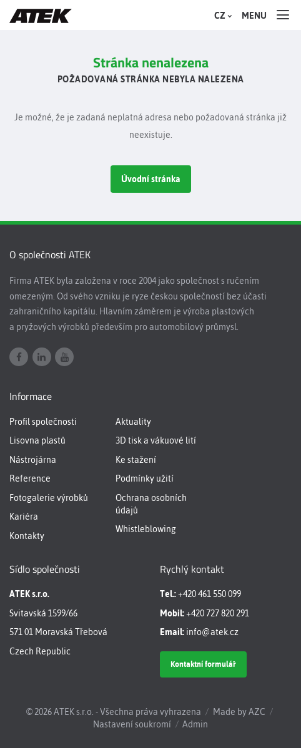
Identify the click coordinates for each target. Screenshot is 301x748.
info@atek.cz (212, 632)
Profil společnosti (43, 422)
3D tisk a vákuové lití (156, 440)
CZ (221, 16)
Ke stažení (136, 460)
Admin (195, 724)
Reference (30, 478)
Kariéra (23, 517)
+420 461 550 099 (209, 594)
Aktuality (133, 422)
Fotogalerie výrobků (48, 498)
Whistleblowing (146, 529)
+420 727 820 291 (217, 613)
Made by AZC (239, 712)
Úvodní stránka (150, 179)
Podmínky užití (145, 478)
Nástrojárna (32, 460)
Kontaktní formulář (203, 664)
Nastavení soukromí (132, 724)
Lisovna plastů (37, 440)
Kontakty (26, 536)
